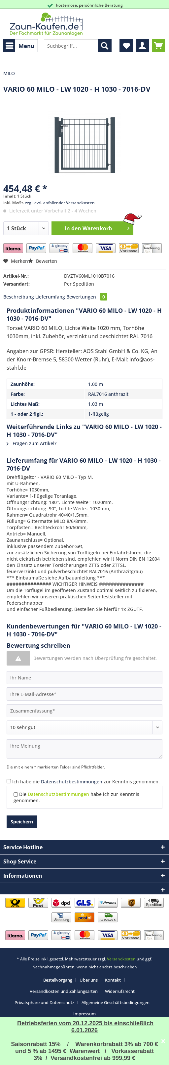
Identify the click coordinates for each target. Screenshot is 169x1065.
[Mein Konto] (142, 45)
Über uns (89, 980)
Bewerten (42, 261)
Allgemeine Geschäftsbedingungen (116, 1002)
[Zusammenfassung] (84, 710)
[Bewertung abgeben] (84, 727)
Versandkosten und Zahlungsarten (64, 991)
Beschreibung (18, 297)
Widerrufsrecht (120, 991)
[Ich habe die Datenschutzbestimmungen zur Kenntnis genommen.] (9, 781)
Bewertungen (86, 297)
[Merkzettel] (126, 45)
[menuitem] (20, 45)
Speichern (22, 821)
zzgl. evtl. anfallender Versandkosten (60, 203)
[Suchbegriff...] (78, 45)
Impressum (84, 1014)
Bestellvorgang (57, 980)
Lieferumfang (50, 297)
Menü (20, 45)
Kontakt (113, 980)
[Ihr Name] (84, 677)
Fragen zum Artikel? (31, 443)
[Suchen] (105, 45)
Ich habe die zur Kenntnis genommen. (86, 781)
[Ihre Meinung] (84, 749)
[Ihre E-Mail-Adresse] (84, 694)
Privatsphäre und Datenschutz (44, 1002)
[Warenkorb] (158, 45)
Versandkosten (121, 959)
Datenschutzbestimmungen (71, 781)
